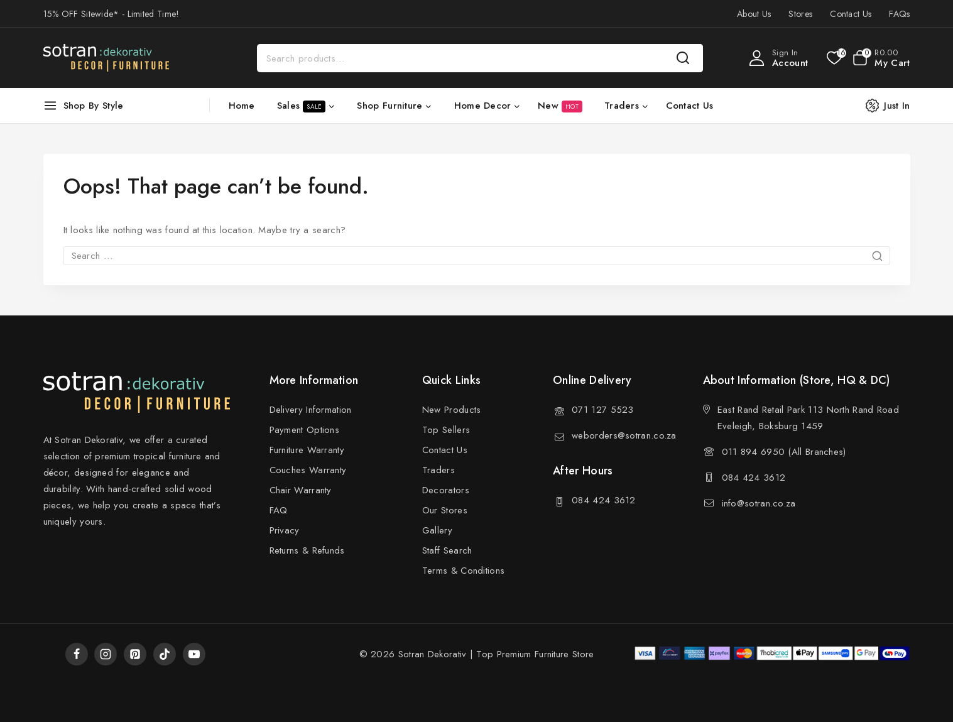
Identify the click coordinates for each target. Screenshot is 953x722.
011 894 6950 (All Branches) (784, 452)
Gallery (437, 530)
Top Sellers (446, 430)
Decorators (445, 490)
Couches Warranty (308, 470)
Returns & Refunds (307, 550)
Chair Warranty (301, 490)
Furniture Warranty (307, 450)
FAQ (279, 510)
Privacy (285, 530)
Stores (800, 14)
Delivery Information (311, 410)
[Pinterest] (135, 654)
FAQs (899, 14)
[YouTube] (194, 654)
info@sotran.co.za (759, 503)
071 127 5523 (603, 410)
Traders (438, 470)
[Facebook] (76, 654)
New (560, 105)
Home (242, 105)
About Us (754, 14)
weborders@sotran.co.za (624, 435)
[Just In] (894, 105)
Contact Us (850, 14)
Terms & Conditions (463, 570)
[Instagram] (105, 654)
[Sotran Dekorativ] (106, 58)
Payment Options (305, 430)
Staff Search (447, 550)
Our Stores (444, 510)
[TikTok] (164, 654)
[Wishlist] (833, 57)
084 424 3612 (604, 500)
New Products (451, 410)
